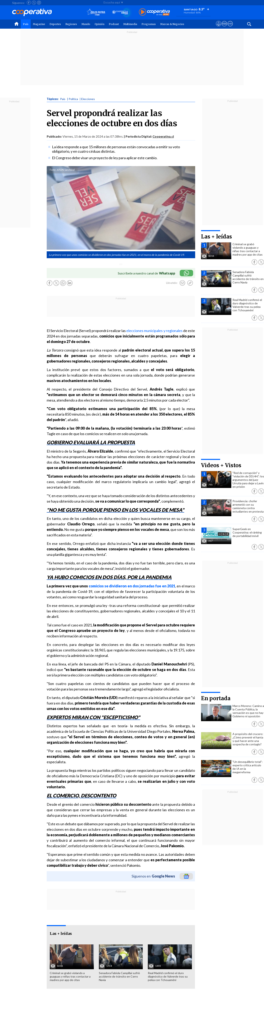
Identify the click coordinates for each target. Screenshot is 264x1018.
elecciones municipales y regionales (154, 330)
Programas (149, 24)
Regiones (71, 24)
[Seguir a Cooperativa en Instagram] (39, 2)
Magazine (39, 24)
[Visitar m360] (224, 27)
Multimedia (130, 24)
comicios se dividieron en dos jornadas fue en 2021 (132, 586)
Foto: (53, 169)
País (25, 24)
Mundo (85, 24)
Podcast (114, 24)
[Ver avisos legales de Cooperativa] (218, 27)
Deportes (55, 24)
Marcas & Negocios (172, 24)
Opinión (99, 24)
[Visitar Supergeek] (230, 27)
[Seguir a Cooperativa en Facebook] (29, 2)
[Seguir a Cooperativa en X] (34, 2)
